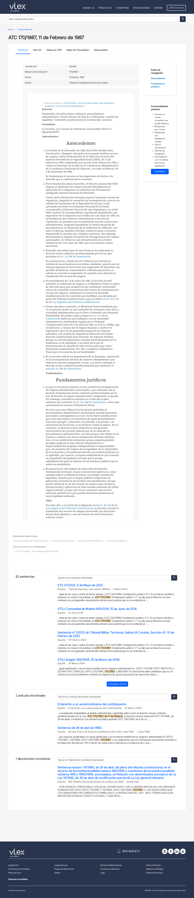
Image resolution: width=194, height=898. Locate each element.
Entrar (158, 8)
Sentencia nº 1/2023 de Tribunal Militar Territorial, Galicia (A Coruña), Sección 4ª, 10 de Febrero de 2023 (116, 634)
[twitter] (164, 851)
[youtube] (183, 851)
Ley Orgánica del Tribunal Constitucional (75, 302)
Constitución (83, 256)
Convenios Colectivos (109, 869)
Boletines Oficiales (154, 869)
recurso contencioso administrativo (31, 540)
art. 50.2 (110, 298)
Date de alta (176, 8)
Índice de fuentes (154, 873)
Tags (102, 873)
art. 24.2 (64, 256)
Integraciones (141, 8)
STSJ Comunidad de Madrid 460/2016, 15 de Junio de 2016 (97, 609)
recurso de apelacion (116, 540)
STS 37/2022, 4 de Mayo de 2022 (80, 585)
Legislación (13, 865)
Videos (57, 873)
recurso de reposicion (63, 540)
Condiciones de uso (16, 890)
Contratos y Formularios (19, 869)
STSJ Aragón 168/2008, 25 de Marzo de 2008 (89, 659)
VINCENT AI (88, 8)
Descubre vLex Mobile (18, 879)
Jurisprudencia (60, 865)
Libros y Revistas (153, 865)
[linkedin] (177, 851)
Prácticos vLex (14, 873)
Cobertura (122, 8)
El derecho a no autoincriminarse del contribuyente (92, 704)
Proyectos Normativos (64, 869)
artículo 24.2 (53, 368)
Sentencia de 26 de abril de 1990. (80, 728)
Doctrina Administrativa (111, 865)
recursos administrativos (90, 540)
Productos (105, 8)
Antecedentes (158, 78)
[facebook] (171, 851)
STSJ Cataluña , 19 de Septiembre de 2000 (37, 551)
